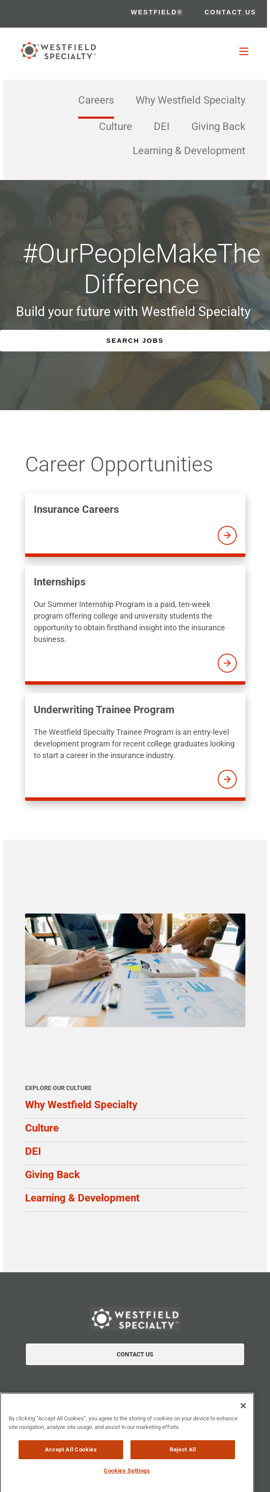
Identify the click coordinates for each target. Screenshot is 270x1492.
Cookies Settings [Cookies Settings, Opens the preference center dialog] (127, 1478)
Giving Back (218, 126)
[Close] (243, 1412)
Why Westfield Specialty (190, 100)
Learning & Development (189, 151)
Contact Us (135, 1354)
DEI (162, 126)
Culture (115, 126)
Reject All (183, 1456)
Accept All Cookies (71, 1456)
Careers (96, 100)
